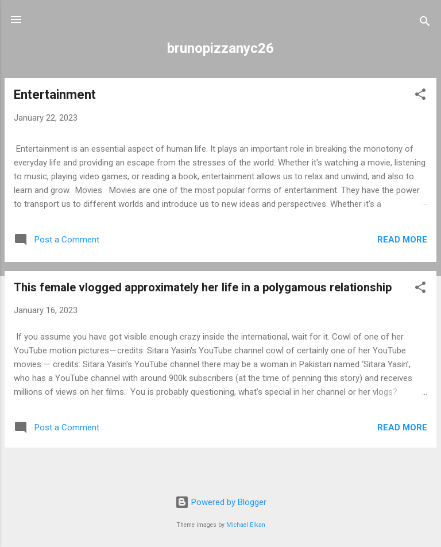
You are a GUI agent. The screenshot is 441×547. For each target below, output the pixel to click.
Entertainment (55, 94)
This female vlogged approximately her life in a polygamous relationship (203, 287)
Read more (402, 239)
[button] (420, 96)
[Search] (425, 23)
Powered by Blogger (220, 502)
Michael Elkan (245, 525)
